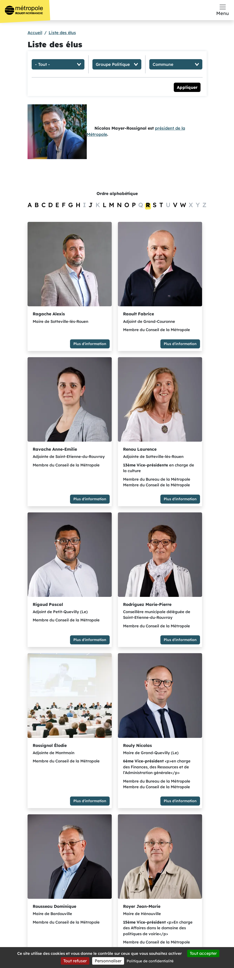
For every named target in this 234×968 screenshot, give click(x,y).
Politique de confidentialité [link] (150, 961)
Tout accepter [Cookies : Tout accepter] (203, 953)
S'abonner (100, 901)
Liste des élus (62, 32)
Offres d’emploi (180, 871)
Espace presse (180, 859)
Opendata (181, 895)
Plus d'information (61, 326)
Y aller (48, 915)
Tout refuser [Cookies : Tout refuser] (75, 960)
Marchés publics (180, 883)
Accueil (35, 32)
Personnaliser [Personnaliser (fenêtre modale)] (108, 960)
